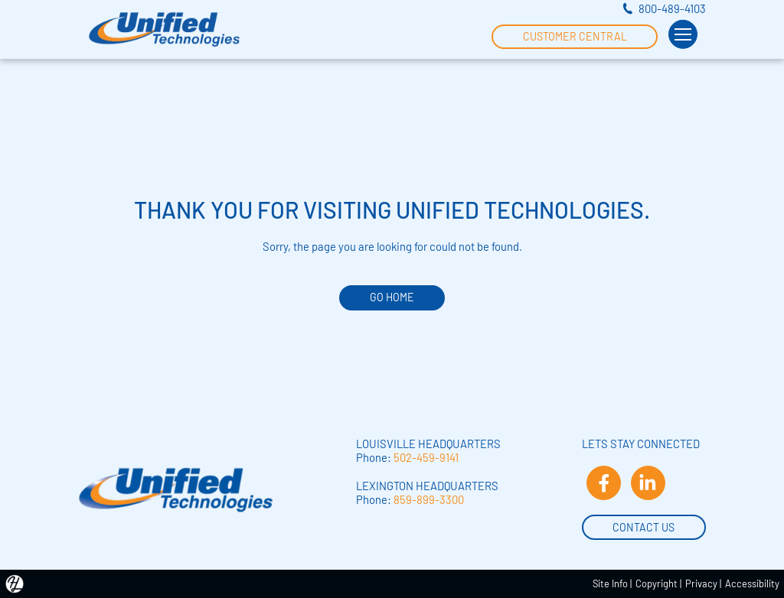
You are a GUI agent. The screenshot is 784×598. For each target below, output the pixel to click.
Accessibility (752, 583)
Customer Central (575, 35)
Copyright (656, 583)
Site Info (610, 583)
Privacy (701, 583)
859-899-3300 (429, 499)
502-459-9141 (426, 457)
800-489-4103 (672, 8)
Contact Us (643, 526)
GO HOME (392, 297)
